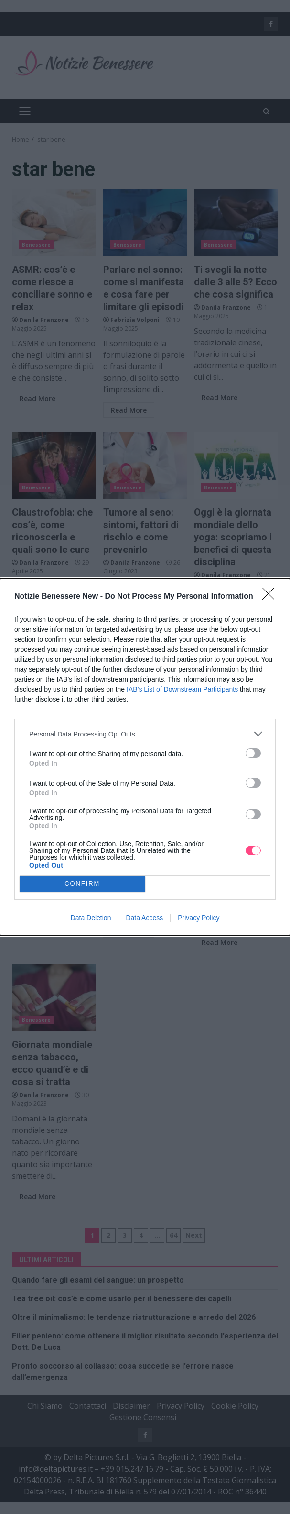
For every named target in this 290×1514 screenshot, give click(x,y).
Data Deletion (91, 918)
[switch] (253, 753)
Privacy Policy (198, 918)
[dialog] (145, 757)
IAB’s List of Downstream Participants (182, 689)
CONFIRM (82, 883)
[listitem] (145, 734)
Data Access (144, 918)
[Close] (271, 597)
